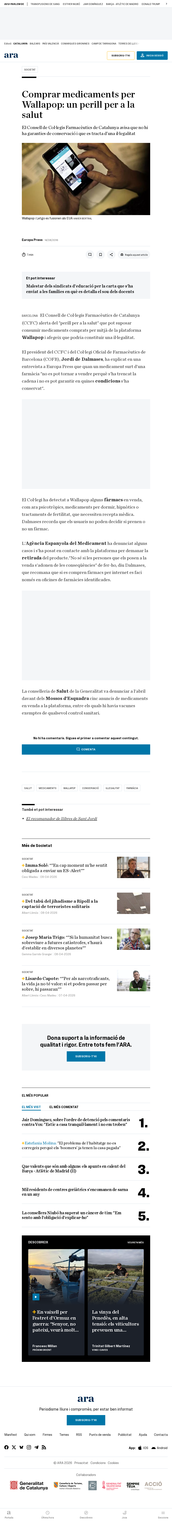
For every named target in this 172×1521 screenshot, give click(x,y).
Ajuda (143, 1434)
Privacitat (81, 1463)
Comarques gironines (75, 43)
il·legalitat (113, 787)
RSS (79, 1434)
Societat (30, 69)
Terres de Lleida (128, 43)
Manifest (10, 1434)
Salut (28, 787)
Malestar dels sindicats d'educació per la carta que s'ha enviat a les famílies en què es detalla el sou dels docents (80, 289)
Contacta (161, 1434)
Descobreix (38, 1242)
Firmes (47, 1434)
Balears (35, 43)
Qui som (29, 1434)
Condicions (98, 1463)
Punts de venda (100, 1434)
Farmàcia (132, 787)
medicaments (47, 787)
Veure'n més (136, 1242)
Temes (64, 1434)
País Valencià (50, 43)
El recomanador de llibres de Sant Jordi (61, 819)
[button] (166, 4)
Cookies (113, 1463)
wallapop (69, 787)
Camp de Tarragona (104, 43)
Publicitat (125, 1434)
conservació (90, 787)
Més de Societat (37, 845)
